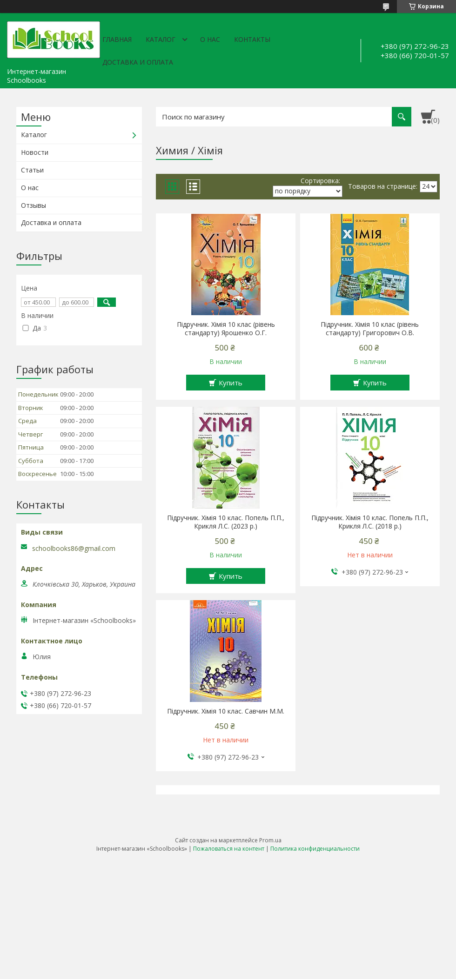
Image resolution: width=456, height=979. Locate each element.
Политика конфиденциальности (315, 849)
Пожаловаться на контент (228, 849)
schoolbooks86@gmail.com (73, 548)
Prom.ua (270, 840)
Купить (230, 382)
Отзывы (33, 205)
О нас (210, 39)
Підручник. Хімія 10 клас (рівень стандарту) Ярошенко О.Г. (226, 328)
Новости (34, 152)
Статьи (32, 169)
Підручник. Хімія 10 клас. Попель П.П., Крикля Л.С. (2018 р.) (370, 522)
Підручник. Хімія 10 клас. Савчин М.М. (225, 711)
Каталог (160, 39)
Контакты (252, 39)
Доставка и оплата (137, 62)
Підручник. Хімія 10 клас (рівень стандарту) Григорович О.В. (370, 328)
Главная (117, 39)
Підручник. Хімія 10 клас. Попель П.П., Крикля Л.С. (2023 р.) (225, 522)
